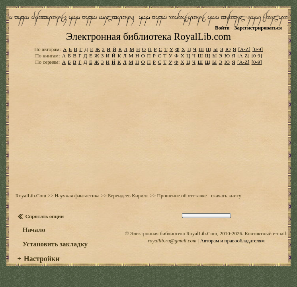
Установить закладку (55, 244)
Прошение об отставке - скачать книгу (199, 196)
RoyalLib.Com (30, 196)
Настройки (42, 259)
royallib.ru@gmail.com (172, 241)
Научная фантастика (77, 196)
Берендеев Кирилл (128, 196)
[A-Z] (244, 49)
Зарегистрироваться (258, 28)
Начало (33, 230)
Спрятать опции (44, 216)
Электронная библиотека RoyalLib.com (148, 36)
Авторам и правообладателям (232, 241)
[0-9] (257, 49)
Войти (222, 28)
